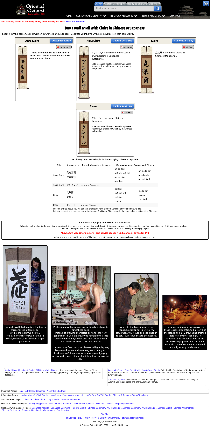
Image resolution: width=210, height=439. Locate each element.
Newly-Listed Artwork (56, 391)
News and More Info (75, 21)
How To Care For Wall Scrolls (98, 395)
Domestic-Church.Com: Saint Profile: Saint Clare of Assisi (134, 370)
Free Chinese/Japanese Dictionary (88, 404)
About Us (28, 399)
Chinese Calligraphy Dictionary (119, 404)
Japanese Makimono (60, 408)
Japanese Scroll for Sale (58, 410)
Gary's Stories (53, 399)
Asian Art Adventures (70, 399)
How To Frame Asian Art (60, 404)
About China (39, 399)
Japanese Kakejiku (41, 408)
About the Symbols (116, 379)
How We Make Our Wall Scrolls (34, 395)
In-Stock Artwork (123, 15)
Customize (61, 40)
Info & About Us (153, 15)
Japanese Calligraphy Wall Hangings (138, 408)
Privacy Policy (90, 418)
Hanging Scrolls (79, 408)
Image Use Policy (74, 418)
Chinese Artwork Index (184, 408)
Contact (175, 15)
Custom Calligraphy (91, 15)
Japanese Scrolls (164, 408)
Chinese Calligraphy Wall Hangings (104, 408)
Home (68, 15)
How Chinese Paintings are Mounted (66, 395)
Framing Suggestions (37, 404)
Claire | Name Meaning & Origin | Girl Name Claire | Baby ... (32, 370)
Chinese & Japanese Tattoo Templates (130, 395)
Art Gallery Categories (35, 391)
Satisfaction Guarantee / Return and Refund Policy (121, 418)
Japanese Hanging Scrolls (34, 410)
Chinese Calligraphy (11, 410)
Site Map (105, 414)
